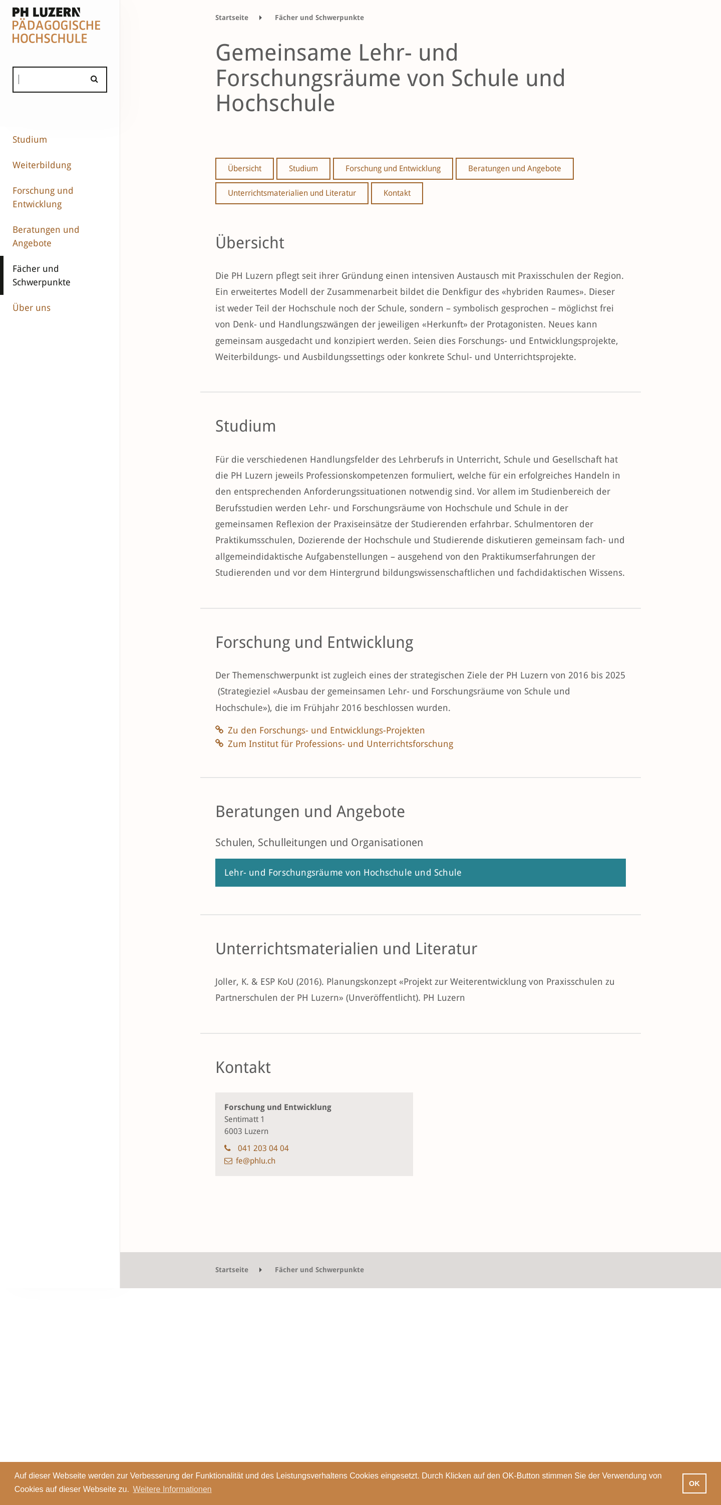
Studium (30, 139)
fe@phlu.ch (255, 1161)
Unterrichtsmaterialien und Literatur (292, 193)
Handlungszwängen (320, 324)
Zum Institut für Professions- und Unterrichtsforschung (340, 743)
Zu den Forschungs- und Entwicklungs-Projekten (326, 730)
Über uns (32, 307)
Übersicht (244, 168)
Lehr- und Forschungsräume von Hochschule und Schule (343, 872)
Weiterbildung (42, 165)
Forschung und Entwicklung (43, 197)
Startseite (231, 18)
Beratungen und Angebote (46, 236)
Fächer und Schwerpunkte (42, 275)
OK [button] (694, 1483)
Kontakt (397, 193)
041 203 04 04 (263, 1148)
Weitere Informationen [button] (172, 1489)
